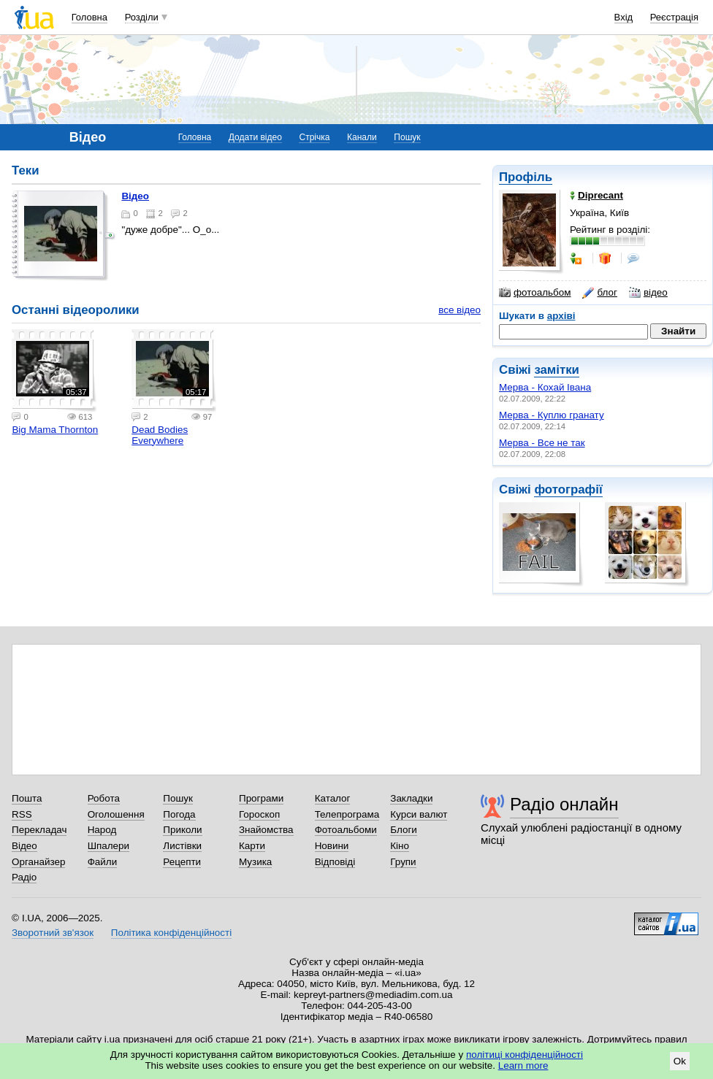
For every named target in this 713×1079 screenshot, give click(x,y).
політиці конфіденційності (524, 1054)
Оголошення (116, 814)
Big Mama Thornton (55, 429)
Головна (89, 17)
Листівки (182, 845)
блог (599, 293)
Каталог (333, 798)
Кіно (399, 845)
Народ (102, 829)
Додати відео (255, 137)
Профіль (525, 177)
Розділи (142, 17)
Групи (403, 861)
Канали (362, 137)
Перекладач (39, 829)
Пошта (27, 798)
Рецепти (182, 861)
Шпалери (108, 845)
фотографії (568, 489)
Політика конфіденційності (171, 932)
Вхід (623, 17)
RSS (22, 814)
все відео (459, 309)
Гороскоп (259, 814)
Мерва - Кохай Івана (545, 387)
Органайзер (38, 861)
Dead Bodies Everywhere (159, 435)
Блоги (403, 829)
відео (648, 293)
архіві (561, 315)
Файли (103, 861)
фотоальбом (535, 293)
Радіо (24, 877)
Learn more (523, 1065)
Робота (104, 798)
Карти (252, 845)
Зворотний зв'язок (53, 932)
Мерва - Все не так (542, 442)
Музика (255, 861)
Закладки (411, 798)
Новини (332, 845)
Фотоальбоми (346, 829)
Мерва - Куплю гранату (551, 415)
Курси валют (418, 814)
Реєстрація (674, 17)
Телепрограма (347, 814)
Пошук (407, 137)
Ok (680, 1061)
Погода (179, 814)
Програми (261, 798)
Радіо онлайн (564, 804)
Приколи (182, 829)
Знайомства (266, 829)
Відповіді (335, 861)
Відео (135, 196)
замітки (556, 370)
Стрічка (314, 137)
